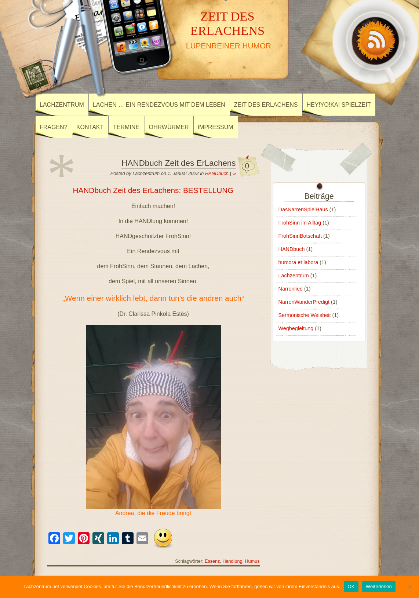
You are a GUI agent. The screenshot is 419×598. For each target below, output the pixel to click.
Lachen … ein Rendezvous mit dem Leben (159, 105)
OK (350, 586)
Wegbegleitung (296, 328)
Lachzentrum (62, 105)
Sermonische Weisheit (304, 315)
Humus (252, 561)
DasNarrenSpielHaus (303, 209)
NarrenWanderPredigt (303, 302)
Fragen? (54, 127)
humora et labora (298, 262)
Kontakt (89, 127)
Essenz (212, 561)
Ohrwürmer (169, 127)
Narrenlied (290, 289)
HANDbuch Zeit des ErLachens (178, 163)
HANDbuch (217, 173)
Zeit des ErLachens (266, 105)
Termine (126, 127)
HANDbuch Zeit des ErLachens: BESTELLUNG (153, 190)
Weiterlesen (379, 586)
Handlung (232, 561)
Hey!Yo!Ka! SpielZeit (339, 105)
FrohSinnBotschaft (300, 236)
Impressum (215, 127)
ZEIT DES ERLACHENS (227, 23)
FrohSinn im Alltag (299, 223)
